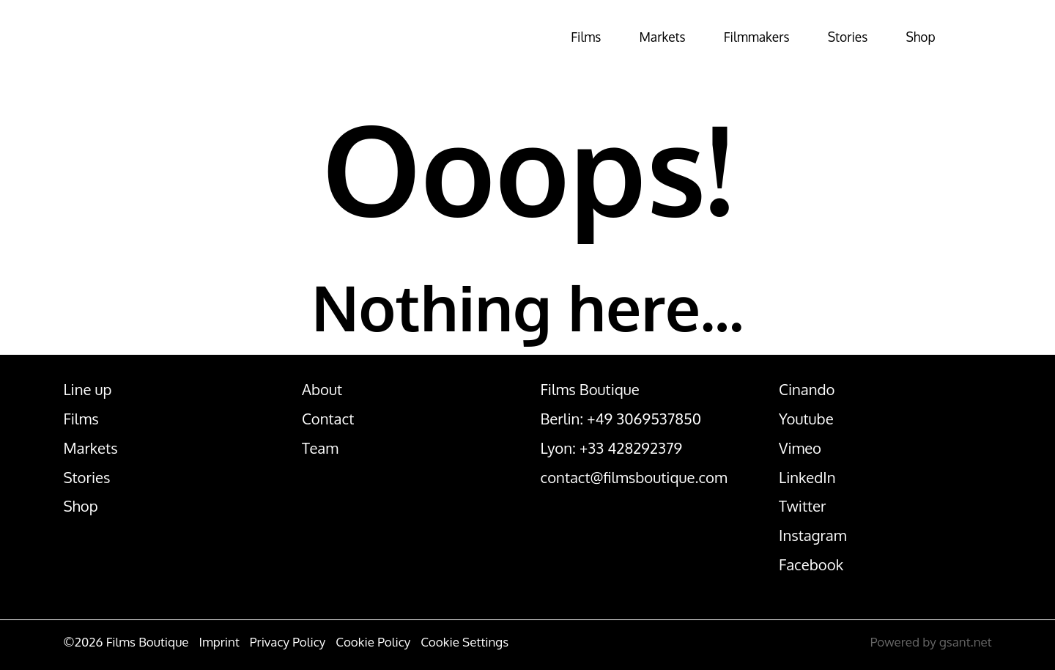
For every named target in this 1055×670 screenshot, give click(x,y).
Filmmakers (714, 36)
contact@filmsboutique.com (634, 477)
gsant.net (965, 641)
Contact (328, 418)
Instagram (812, 535)
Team (320, 447)
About (322, 389)
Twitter (802, 505)
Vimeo (800, 447)
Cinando (806, 389)
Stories (822, 36)
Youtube (806, 418)
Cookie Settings (464, 641)
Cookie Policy (373, 641)
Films (515, 36)
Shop (907, 36)
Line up (87, 389)
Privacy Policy (287, 641)
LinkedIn (807, 477)
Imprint (219, 641)
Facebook (811, 564)
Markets (604, 36)
